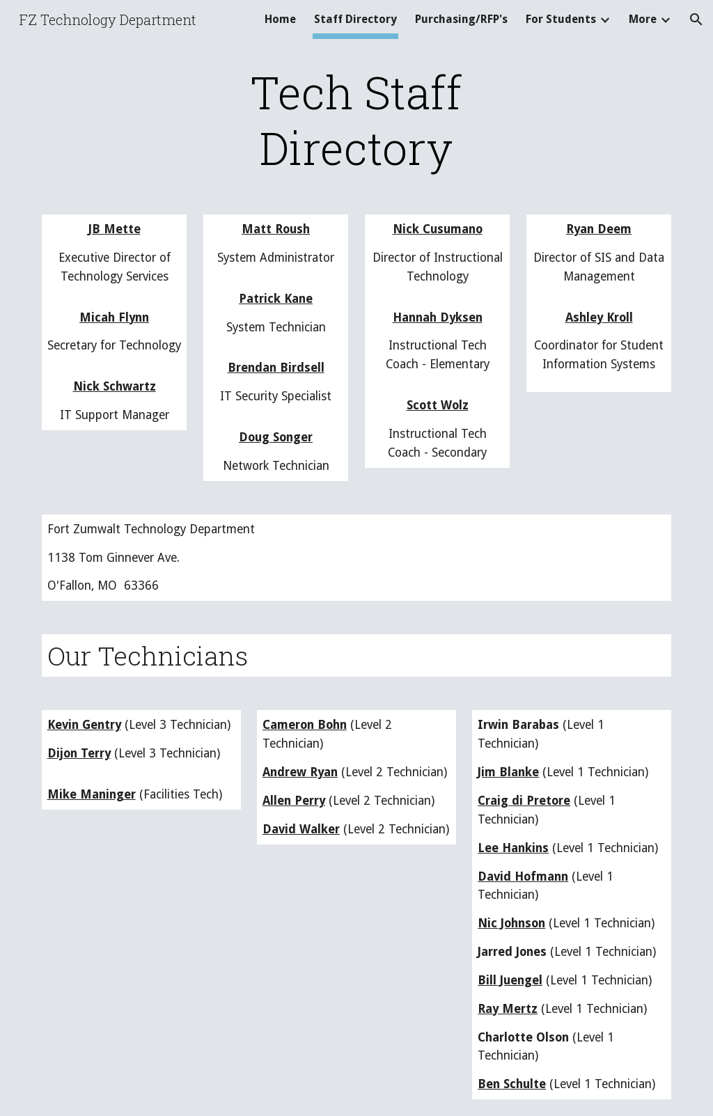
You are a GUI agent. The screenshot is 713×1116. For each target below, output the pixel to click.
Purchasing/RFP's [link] (461, 19)
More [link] (643, 19)
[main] (356, 119)
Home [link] (280, 19)
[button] (696, 19)
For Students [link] (561, 19)
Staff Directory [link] (355, 19)
